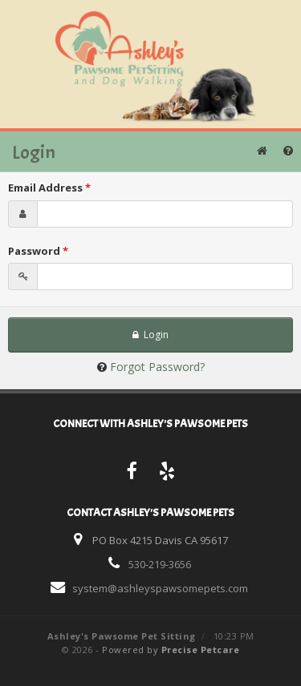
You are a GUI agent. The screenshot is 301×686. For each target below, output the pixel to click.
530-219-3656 (159, 564)
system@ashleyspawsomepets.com (160, 588)
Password (38, 251)
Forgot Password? (157, 366)
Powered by (170, 650)
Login (150, 334)
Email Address (49, 187)
